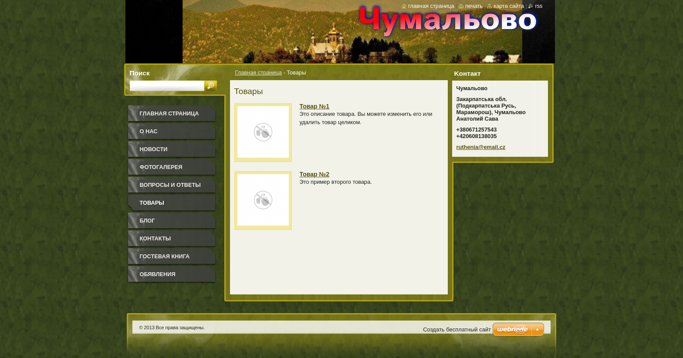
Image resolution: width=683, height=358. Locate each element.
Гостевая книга (165, 256)
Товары (152, 202)
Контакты (155, 238)
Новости (154, 149)
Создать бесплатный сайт (457, 329)
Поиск (140, 73)
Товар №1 (315, 106)
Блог (147, 220)
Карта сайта (509, 6)
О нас (149, 131)
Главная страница (258, 72)
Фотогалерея (161, 167)
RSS (538, 6)
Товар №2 (315, 174)
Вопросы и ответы (170, 185)
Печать (474, 6)
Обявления (158, 274)
